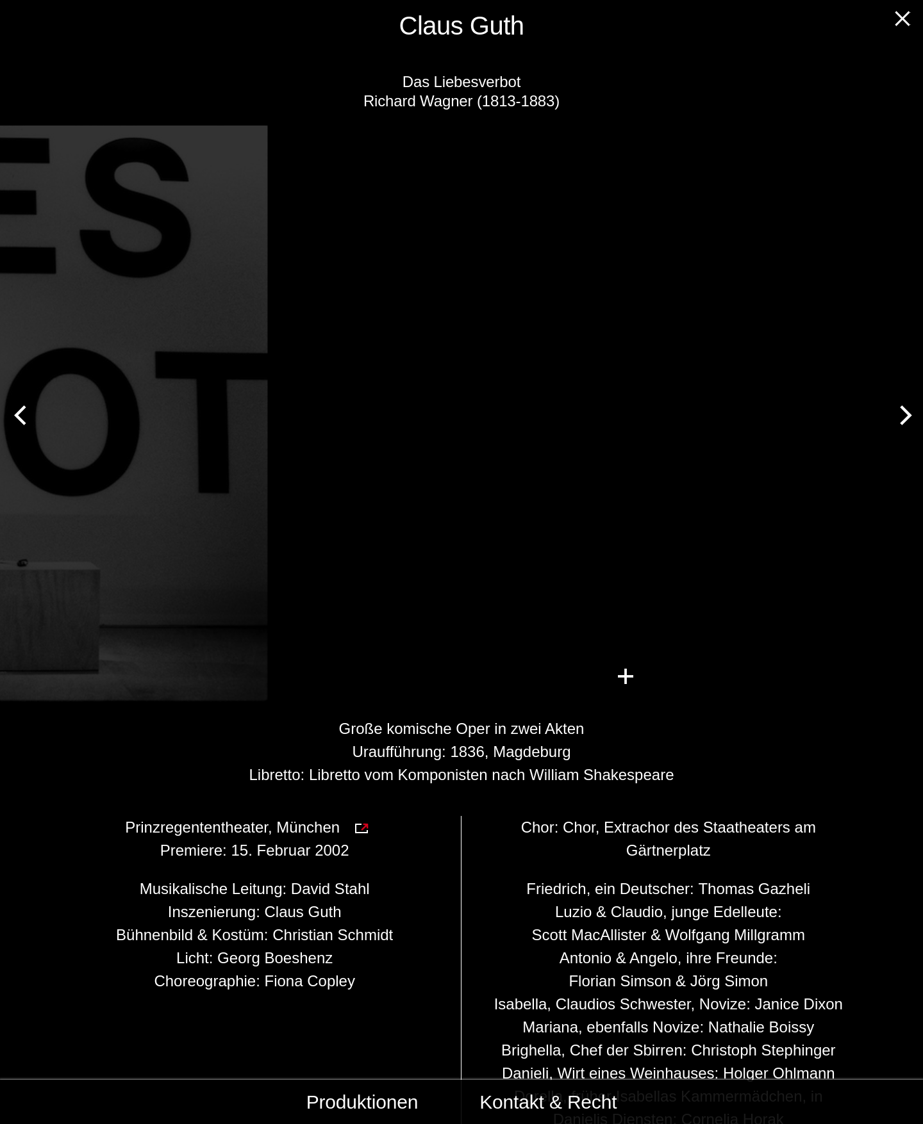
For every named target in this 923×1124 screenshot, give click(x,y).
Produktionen (362, 1101)
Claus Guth (461, 26)
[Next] (902, 414)
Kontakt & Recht (548, 1101)
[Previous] (20, 414)
